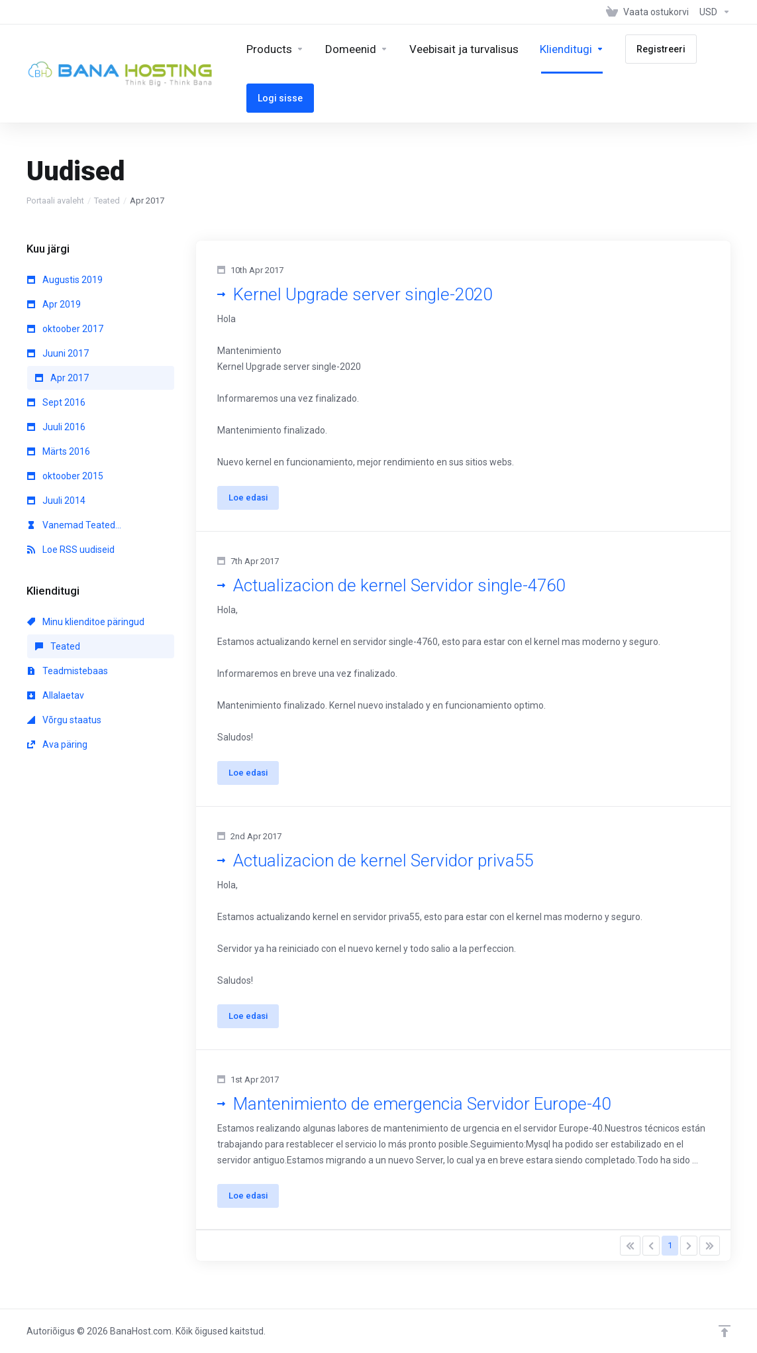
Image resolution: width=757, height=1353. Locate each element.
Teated (107, 201)
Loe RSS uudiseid (71, 549)
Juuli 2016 (56, 427)
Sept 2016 (56, 402)
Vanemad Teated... (74, 525)
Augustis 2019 (65, 279)
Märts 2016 (58, 451)
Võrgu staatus (64, 720)
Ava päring (57, 744)
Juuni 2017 (58, 353)
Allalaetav (55, 695)
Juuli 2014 (56, 500)
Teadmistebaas (67, 671)
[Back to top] (724, 1331)
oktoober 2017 (65, 329)
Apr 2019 (54, 304)
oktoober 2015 (65, 476)
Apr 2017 (62, 378)
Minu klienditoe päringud (85, 622)
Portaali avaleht (55, 201)
